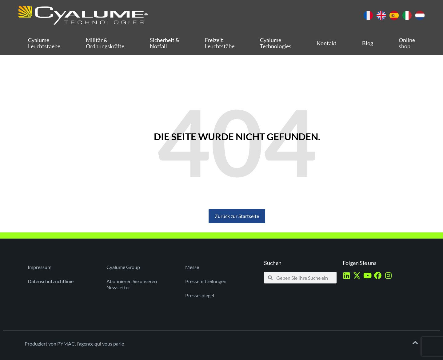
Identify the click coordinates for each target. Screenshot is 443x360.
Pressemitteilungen (205, 281)
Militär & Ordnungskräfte (105, 43)
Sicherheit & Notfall (164, 43)
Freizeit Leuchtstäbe (219, 43)
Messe (192, 267)
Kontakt (327, 43)
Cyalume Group (123, 267)
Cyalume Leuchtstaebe (44, 43)
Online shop (407, 43)
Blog (367, 43)
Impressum (39, 267)
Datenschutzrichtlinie (51, 281)
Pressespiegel (199, 295)
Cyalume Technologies (275, 43)
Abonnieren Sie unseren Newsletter (131, 284)
